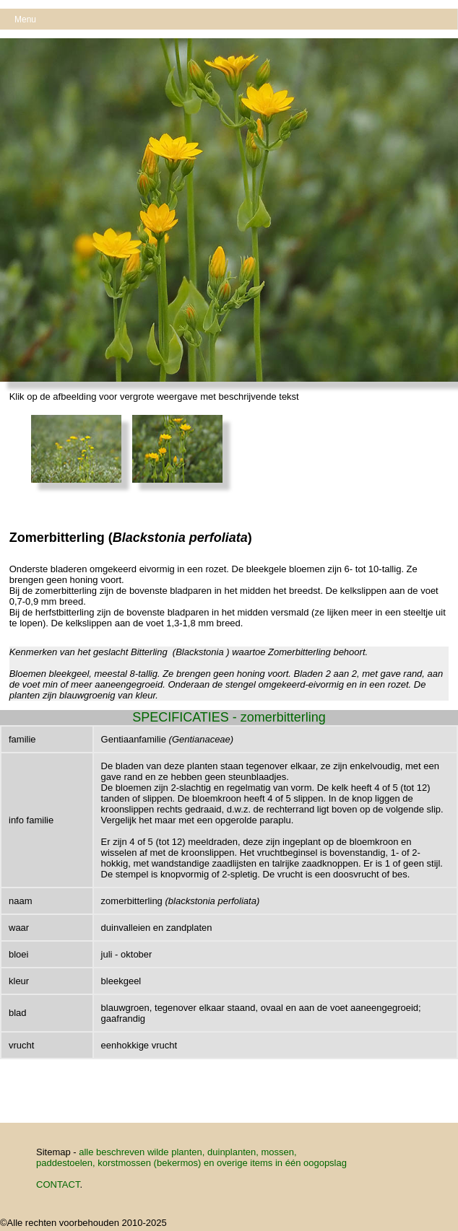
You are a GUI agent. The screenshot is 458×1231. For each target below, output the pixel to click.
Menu (25, 19)
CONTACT (57, 1184)
